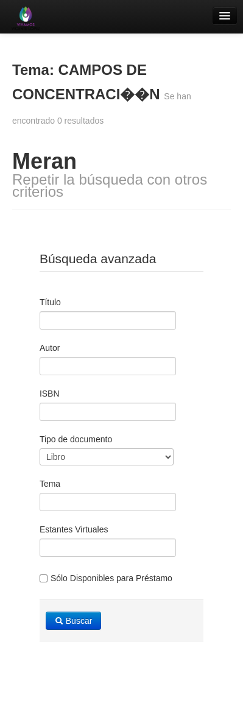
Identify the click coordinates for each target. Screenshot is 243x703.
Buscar (73, 621)
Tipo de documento (76, 439)
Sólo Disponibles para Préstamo (106, 578)
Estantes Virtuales (74, 529)
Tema (50, 484)
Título (50, 302)
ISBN (50, 393)
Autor (50, 348)
